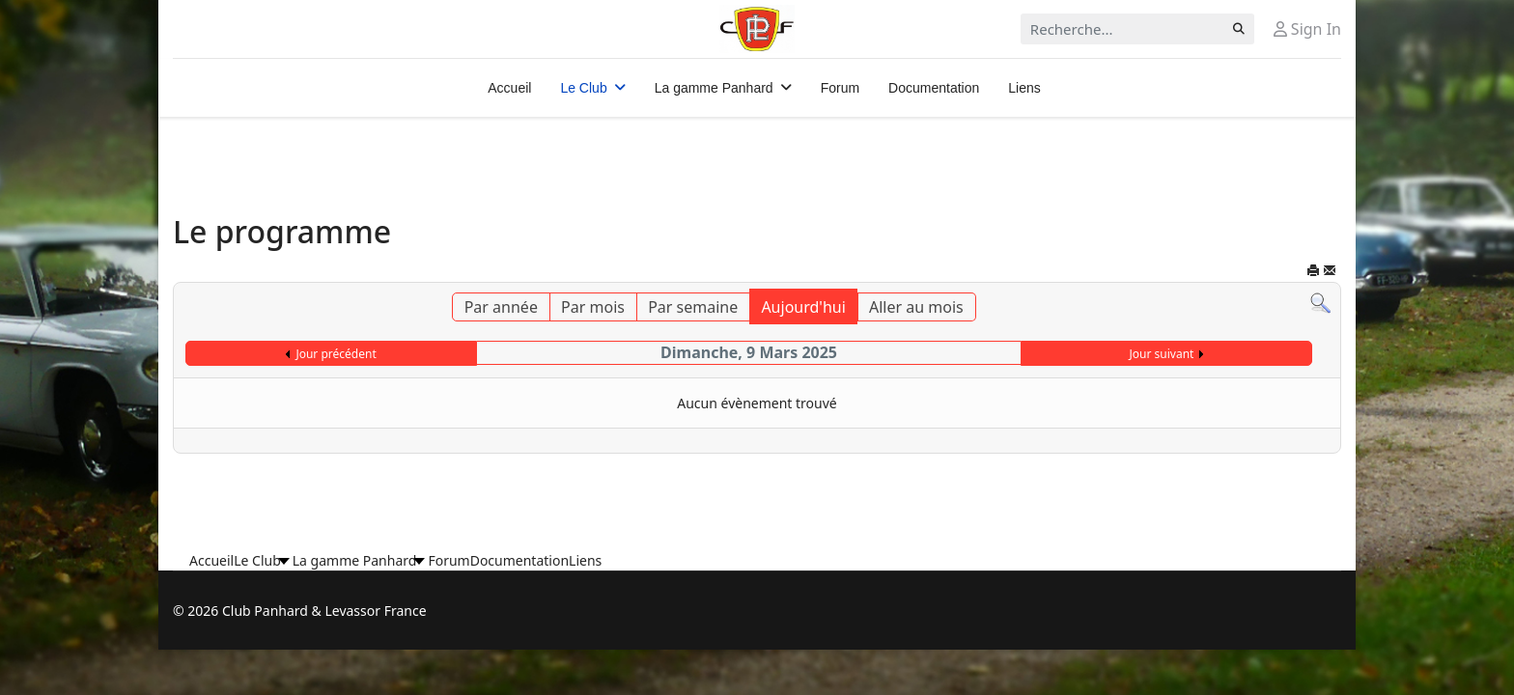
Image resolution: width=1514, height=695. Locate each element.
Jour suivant (1162, 354)
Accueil (509, 88)
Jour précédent (335, 354)
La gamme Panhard (714, 88)
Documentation (933, 88)
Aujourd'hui (803, 307)
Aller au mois (916, 307)
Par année (501, 307)
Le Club (583, 88)
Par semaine (693, 307)
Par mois (593, 307)
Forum (840, 88)
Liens (1024, 88)
